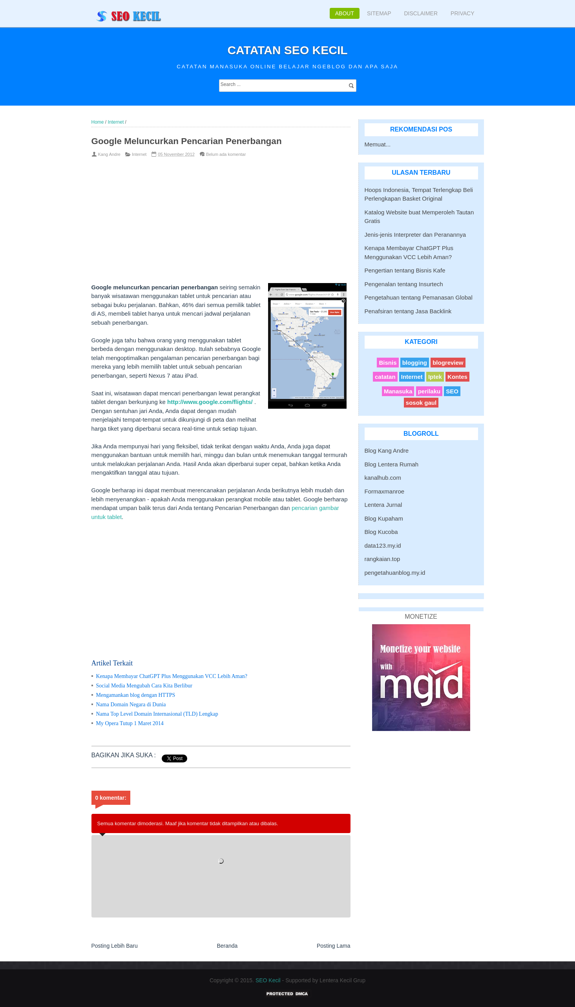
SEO (452, 391)
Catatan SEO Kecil (287, 50)
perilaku (429, 391)
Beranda (227, 946)
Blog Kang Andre (387, 450)
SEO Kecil (268, 980)
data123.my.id (383, 545)
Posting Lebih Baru (114, 946)
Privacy (462, 13)
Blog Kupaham (384, 518)
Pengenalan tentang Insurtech (404, 284)
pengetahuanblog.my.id (395, 572)
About (344, 13)
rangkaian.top (382, 559)
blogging (414, 362)
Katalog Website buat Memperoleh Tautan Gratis (419, 217)
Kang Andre (109, 154)
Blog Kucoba (381, 531)
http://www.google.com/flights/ (210, 401)
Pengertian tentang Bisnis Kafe (405, 270)
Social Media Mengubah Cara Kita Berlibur (144, 686)
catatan (385, 376)
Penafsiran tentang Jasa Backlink (408, 311)
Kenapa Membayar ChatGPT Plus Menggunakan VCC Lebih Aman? (172, 676)
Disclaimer (421, 13)
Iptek (435, 376)
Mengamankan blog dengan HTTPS (135, 695)
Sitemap (379, 13)
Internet (139, 154)
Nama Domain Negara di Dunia (131, 704)
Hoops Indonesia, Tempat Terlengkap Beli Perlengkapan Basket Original (419, 194)
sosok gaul (421, 402)
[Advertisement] (208, 220)
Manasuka (398, 391)
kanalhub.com (383, 477)
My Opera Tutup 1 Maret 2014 (130, 723)
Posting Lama (333, 946)
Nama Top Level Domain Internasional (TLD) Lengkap (157, 714)
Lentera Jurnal (383, 504)
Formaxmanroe (385, 491)
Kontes (457, 376)
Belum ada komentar (226, 154)
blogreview (448, 362)
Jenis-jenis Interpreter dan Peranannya (415, 234)
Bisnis (387, 362)
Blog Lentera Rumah (392, 464)
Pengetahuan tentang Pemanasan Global (419, 297)
